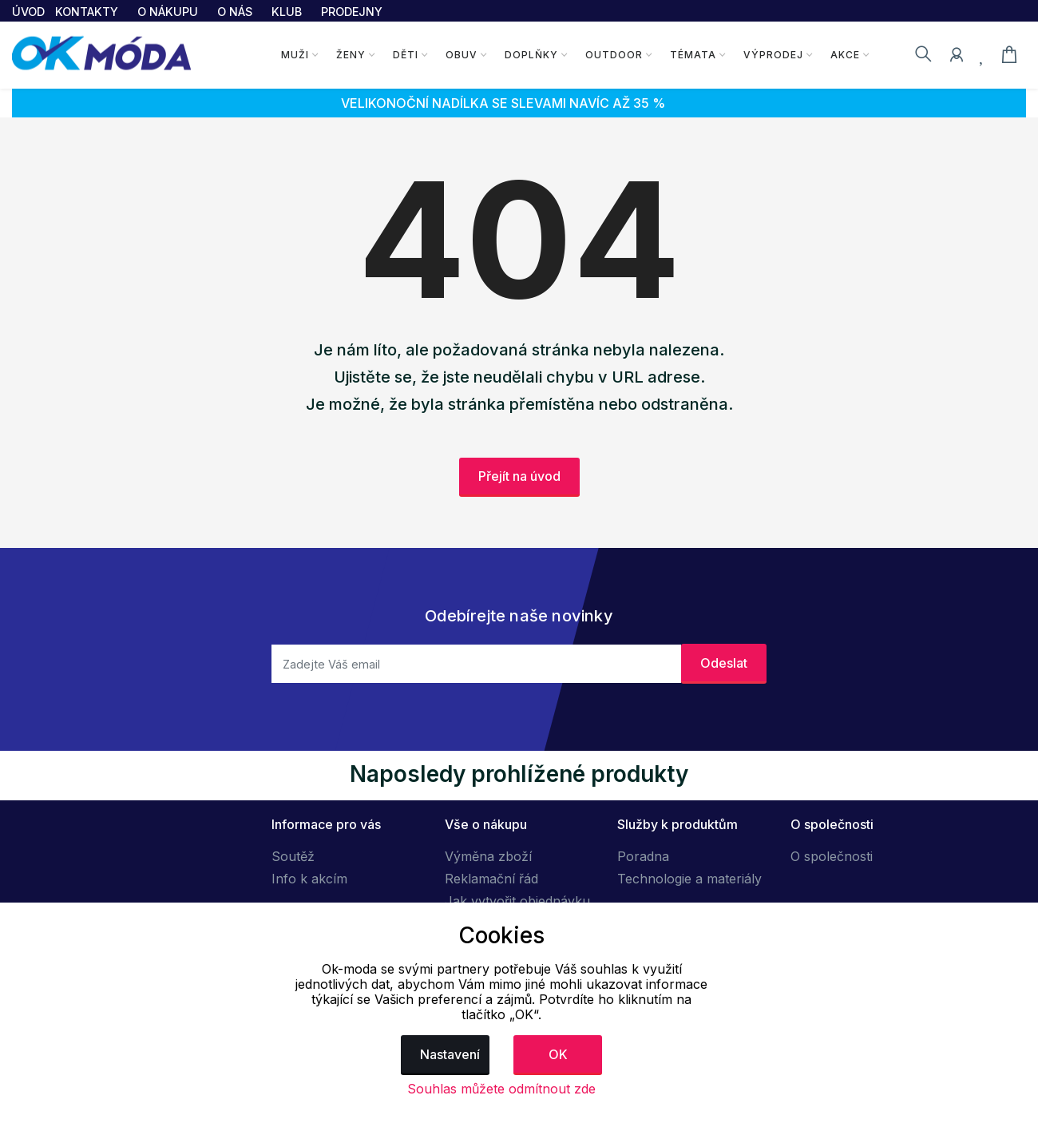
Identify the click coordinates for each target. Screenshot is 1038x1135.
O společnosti (831, 856)
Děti (405, 55)
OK (558, 1054)
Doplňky (531, 55)
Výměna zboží (488, 856)
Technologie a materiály (689, 879)
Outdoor (614, 55)
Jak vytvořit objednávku (517, 901)
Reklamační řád (491, 879)
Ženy (351, 55)
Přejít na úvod (519, 476)
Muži (295, 55)
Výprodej (773, 55)
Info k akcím (309, 879)
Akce (845, 55)
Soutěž (293, 856)
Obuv (461, 55)
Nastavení (450, 1054)
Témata (693, 55)
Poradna (643, 856)
